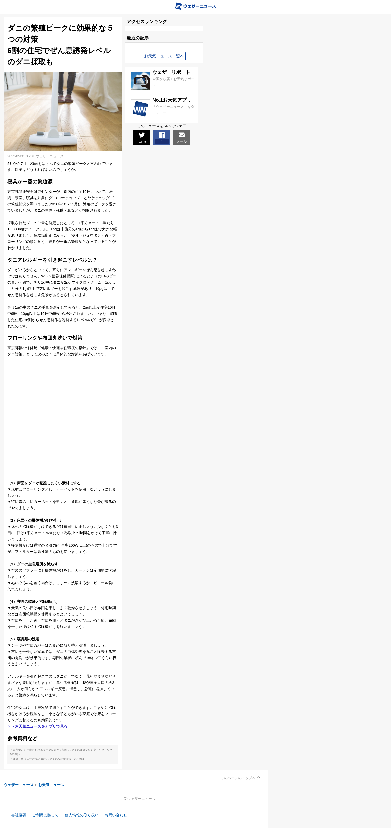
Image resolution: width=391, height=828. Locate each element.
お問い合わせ (116, 815)
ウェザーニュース (19, 785)
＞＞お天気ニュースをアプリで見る (37, 726)
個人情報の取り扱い (81, 815)
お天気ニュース (51, 785)
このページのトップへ (238, 778)
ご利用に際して (45, 815)
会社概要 (18, 815)
